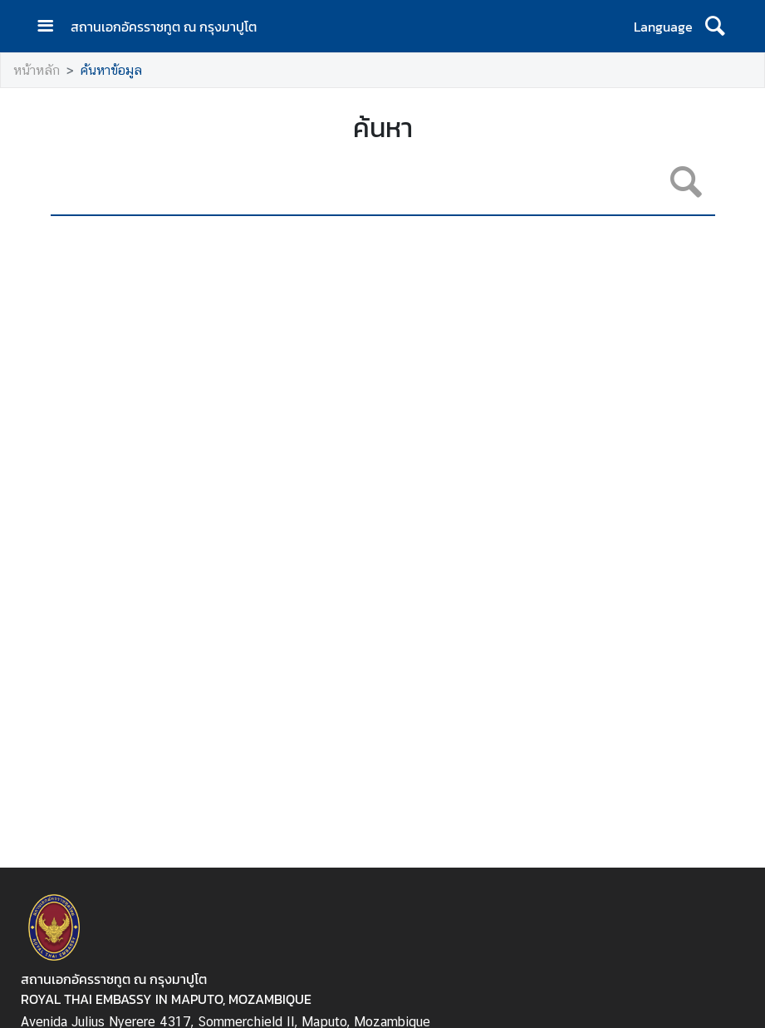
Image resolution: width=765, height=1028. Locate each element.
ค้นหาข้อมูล (111, 70)
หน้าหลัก (36, 70)
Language (663, 27)
